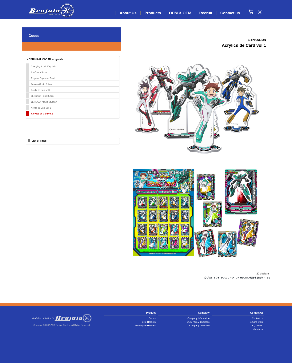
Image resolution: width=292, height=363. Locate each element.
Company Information (198, 318)
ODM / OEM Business (198, 322)
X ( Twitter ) (257, 325)
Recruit (205, 13)
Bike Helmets (149, 322)
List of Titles (39, 140)
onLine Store (256, 322)
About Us (128, 13)
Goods (152, 318)
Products (152, 13)
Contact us (230, 13)
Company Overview (199, 325)
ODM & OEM (180, 13)
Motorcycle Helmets (145, 325)
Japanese (258, 329)
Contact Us (257, 318)
